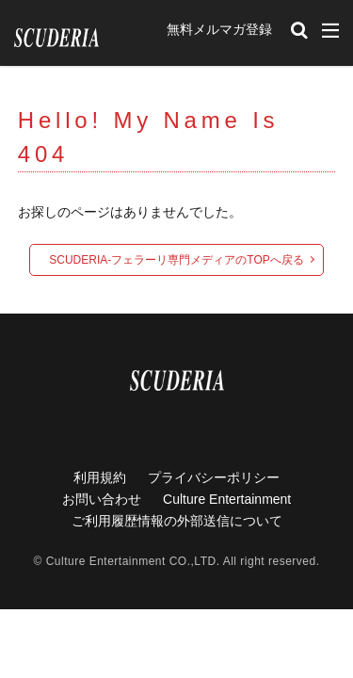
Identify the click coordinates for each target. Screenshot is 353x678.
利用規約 (99, 477)
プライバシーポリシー (214, 477)
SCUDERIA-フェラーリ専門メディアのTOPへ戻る (176, 259)
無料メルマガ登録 (219, 29)
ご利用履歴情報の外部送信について (177, 520)
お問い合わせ (101, 499)
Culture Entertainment (227, 499)
